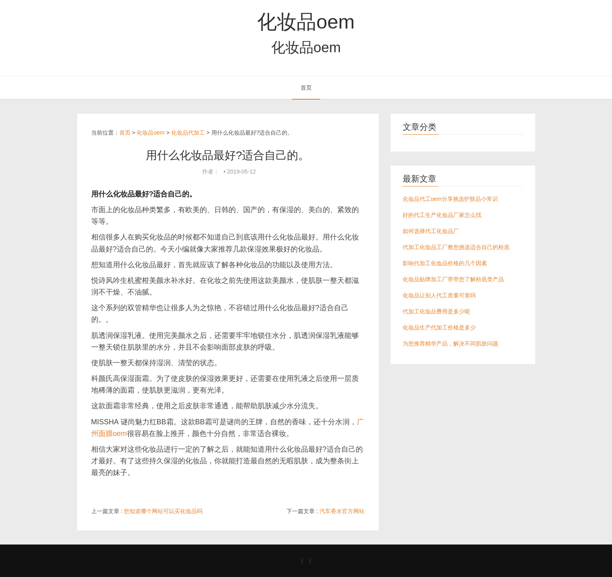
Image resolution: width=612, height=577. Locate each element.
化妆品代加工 (188, 132)
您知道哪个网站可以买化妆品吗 (163, 511)
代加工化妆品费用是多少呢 (436, 311)
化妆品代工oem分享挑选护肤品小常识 (450, 199)
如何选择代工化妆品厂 (431, 231)
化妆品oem (305, 22)
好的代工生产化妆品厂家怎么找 (442, 215)
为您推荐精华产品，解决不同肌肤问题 (450, 343)
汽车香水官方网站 (341, 511)
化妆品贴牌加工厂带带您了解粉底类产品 (453, 279)
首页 (306, 87)
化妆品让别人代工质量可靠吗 (439, 295)
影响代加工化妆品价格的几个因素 (445, 263)
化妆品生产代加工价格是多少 (439, 327)
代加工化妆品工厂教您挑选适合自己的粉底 (456, 247)
